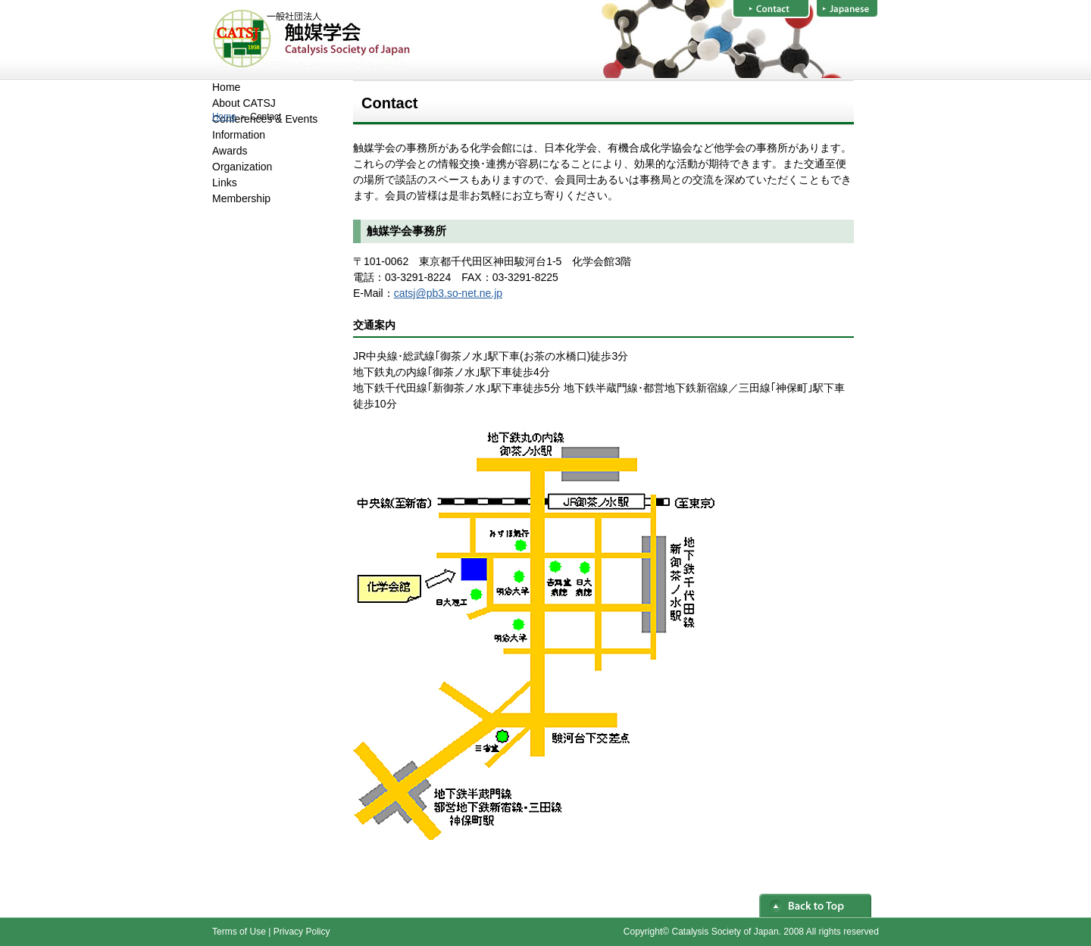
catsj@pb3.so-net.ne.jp (448, 293)
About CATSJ (244, 103)
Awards (229, 151)
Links (224, 182)
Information (238, 135)
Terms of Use (239, 931)
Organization (242, 167)
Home (224, 116)
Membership (241, 198)
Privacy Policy (302, 931)
